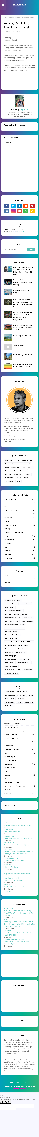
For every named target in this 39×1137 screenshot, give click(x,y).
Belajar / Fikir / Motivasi (20, 724)
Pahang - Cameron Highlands (20, 532)
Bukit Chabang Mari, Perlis (22, 355)
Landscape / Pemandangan (14, 628)
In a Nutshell (8, 865)
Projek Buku (20, 698)
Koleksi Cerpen (9, 698)
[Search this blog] (15, 249)
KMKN (7, 467)
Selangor (20, 554)
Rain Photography (11, 656)
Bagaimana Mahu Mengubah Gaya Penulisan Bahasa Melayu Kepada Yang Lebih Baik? (23, 270)
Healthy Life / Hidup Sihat (20, 749)
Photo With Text (22, 649)
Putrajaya (20, 543)
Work (18, 481)
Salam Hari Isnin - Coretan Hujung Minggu (19, 845)
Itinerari (20, 583)
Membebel (20, 764)
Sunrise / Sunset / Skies (12, 669)
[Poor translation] (7, 1102)
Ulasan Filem (9, 705)
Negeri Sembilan (20, 525)
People (26, 645)
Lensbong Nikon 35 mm (12, 635)
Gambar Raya (17, 464)
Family (7, 464)
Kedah (20, 507)
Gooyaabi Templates (19, 1089)
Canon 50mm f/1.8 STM (12, 618)
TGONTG (18, 478)
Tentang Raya (9, 481)
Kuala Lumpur (20, 518)
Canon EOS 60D (28, 618)
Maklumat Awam (20, 760)
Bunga (24, 614)
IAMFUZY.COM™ (9, 836)
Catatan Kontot (20, 742)
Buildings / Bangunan (12, 614)
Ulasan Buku (29, 702)
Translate (18, 231)
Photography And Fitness (13, 832)
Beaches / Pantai (25, 604)
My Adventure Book (11, 858)
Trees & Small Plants (11, 673)
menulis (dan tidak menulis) (14, 880)
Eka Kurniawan (10, 695)
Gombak (27, 464)
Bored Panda (8, 909)
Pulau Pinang (20, 540)
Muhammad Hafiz (27, 467)
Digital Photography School (14, 939)
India (20, 575)
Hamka (30, 695)
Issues (20, 753)
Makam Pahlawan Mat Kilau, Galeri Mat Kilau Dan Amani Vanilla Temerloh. (23, 327)
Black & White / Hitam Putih (13, 611)
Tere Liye (19, 702)
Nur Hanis (8, 474)
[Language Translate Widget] (14, 229)
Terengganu (20, 558)
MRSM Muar (15, 467)
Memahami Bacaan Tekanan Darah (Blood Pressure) (23, 365)
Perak (20, 536)
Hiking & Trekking (20, 499)
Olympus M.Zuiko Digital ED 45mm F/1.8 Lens (19, 642)
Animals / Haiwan (11, 604)
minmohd (7, 885)
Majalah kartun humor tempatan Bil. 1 (17, 874)
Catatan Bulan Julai (20, 735)
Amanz (6, 920)
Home (5, 18)
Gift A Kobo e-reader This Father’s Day (18, 838)
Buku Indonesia (22, 692)
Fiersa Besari (21, 695)
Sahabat (27, 474)
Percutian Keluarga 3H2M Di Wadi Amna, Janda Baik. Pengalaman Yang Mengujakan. (23, 316)
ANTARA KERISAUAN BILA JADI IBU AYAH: (17, 825)
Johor (20, 503)
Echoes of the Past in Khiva (14, 860)
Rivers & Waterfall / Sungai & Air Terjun (17, 659)
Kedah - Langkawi (20, 510)
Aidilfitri (16, 460)
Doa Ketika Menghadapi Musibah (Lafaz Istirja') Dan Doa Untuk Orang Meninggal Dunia (23, 303)
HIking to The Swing (11, 867)
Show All (8, 891)
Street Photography (11, 666)
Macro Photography (11, 638)
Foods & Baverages (11, 621)
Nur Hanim (23, 471)
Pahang (20, 529)
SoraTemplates (18, 1086)
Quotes (20, 775)
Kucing (22, 624)
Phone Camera (10, 649)
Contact (26, 1082)
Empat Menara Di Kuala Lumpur (21, 291)
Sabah (20, 547)
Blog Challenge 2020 (20, 727)
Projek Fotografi (21, 652)
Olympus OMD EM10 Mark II (13, 645)
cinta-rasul (8, 823)
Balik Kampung (27, 460)
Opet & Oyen (18, 474)
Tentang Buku (9, 702)
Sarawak (20, 551)
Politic (20, 771)
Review (20, 779)
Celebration (20, 746)
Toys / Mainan (27, 669)
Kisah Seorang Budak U (12, 878)
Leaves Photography (11, 631)
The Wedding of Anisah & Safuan (16, 887)
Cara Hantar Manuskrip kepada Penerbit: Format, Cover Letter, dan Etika (18, 853)
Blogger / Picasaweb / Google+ (20, 731)
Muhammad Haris (11, 471)
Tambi (26, 478)
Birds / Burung (9, 607)
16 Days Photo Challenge (13, 600)
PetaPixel (7, 931)
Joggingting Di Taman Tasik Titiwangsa (23, 336)
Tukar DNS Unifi (18, 345)
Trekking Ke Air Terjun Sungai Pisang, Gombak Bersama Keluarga (23, 282)
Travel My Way (9, 843)
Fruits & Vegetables (27, 621)
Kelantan (20, 514)
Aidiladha (8, 460)
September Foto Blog (23, 663)
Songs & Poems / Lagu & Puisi (20, 786)
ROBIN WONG (9, 829)
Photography (9, 652)
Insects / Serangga (11, 624)
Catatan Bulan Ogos (20, 738)
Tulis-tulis (20, 793)
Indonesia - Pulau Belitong (20, 579)
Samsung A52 (9, 663)
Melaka (20, 521)
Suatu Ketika (9, 478)
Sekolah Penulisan (10, 849)
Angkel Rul (8, 32)
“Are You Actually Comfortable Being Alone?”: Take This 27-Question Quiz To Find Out (18, 913)
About (18, 1082)
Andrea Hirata (9, 692)
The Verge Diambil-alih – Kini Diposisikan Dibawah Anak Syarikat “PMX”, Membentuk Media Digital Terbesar (19, 924)
